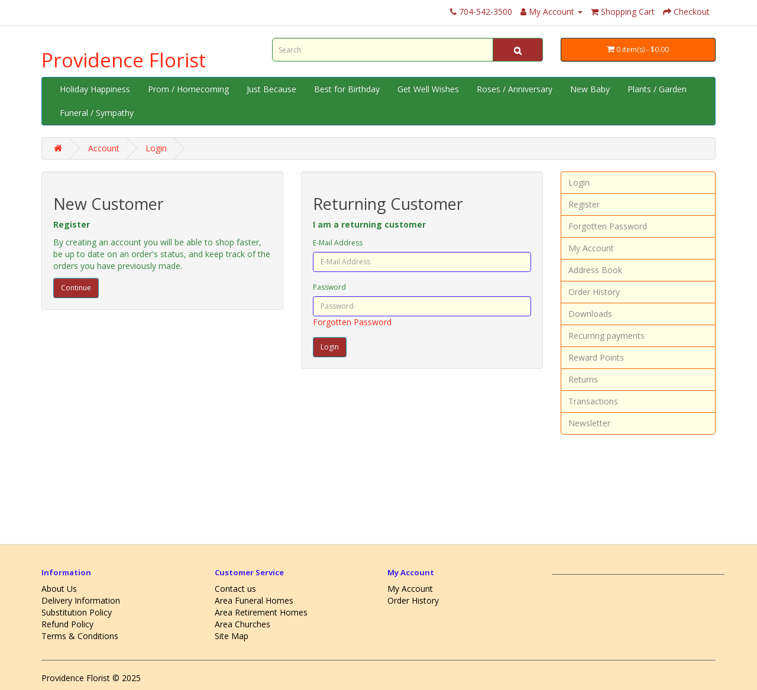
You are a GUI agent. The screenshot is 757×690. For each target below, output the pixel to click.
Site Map (231, 636)
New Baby (590, 89)
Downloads (590, 313)
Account (103, 148)
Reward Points (596, 357)
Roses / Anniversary (514, 89)
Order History (594, 291)
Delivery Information (80, 600)
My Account (591, 248)
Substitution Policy (76, 612)
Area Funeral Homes (254, 600)
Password (329, 287)
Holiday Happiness (95, 89)
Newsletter (589, 423)
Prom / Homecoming (188, 89)
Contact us (235, 588)
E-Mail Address (338, 243)
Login (156, 148)
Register (584, 204)
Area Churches (242, 624)
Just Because (271, 89)
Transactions (593, 401)
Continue (76, 288)
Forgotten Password (352, 322)
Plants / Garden (657, 89)
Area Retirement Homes (261, 612)
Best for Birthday (347, 89)
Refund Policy (67, 624)
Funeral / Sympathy (97, 112)
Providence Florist (123, 60)
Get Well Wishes (428, 89)
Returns (583, 379)
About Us (59, 588)
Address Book (595, 270)
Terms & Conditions (79, 636)
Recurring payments (606, 335)
